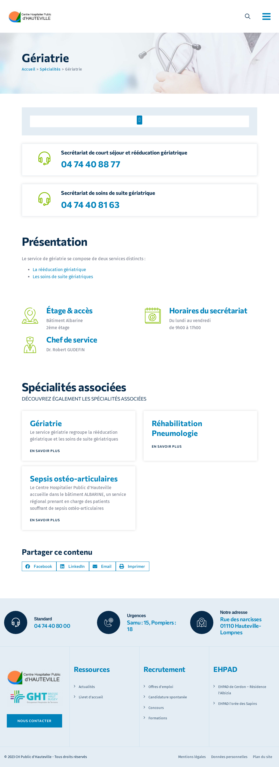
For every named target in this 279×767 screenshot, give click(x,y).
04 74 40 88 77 (90, 163)
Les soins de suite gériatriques (63, 276)
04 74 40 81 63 (90, 204)
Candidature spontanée (167, 697)
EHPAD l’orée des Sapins (237, 704)
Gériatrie (46, 423)
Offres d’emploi (160, 687)
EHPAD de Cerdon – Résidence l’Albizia (242, 690)
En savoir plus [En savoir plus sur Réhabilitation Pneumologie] (167, 446)
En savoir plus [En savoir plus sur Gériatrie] (45, 451)
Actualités (87, 687)
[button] (139, 120)
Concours (156, 708)
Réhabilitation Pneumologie (177, 428)
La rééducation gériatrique (59, 269)
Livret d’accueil (91, 697)
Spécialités (50, 69)
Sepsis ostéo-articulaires (74, 478)
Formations (157, 718)
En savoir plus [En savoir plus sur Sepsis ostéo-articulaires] (45, 520)
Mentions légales (192, 757)
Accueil (28, 69)
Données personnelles (229, 757)
